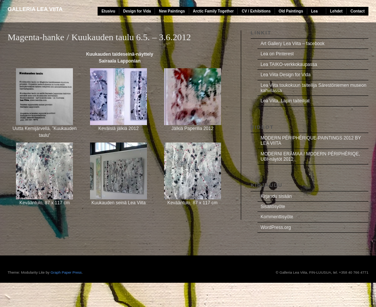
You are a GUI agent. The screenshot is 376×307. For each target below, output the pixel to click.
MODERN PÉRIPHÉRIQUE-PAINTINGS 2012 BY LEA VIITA (311, 140)
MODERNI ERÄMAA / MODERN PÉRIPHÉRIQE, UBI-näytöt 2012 (310, 156)
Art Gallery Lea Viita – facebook (293, 43)
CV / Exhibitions (256, 11)
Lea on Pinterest (277, 53)
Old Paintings (291, 11)
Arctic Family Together (213, 11)
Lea (314, 11)
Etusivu (108, 11)
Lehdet (336, 11)
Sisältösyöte (273, 206)
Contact (358, 11)
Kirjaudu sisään (276, 196)
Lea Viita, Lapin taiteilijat (285, 100)
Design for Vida (137, 11)
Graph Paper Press (66, 272)
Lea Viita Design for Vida (286, 74)
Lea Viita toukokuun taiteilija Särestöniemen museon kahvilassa (314, 88)
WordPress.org (276, 227)
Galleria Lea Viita (35, 9)
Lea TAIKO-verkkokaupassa (289, 64)
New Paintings (172, 11)
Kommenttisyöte (277, 216)
